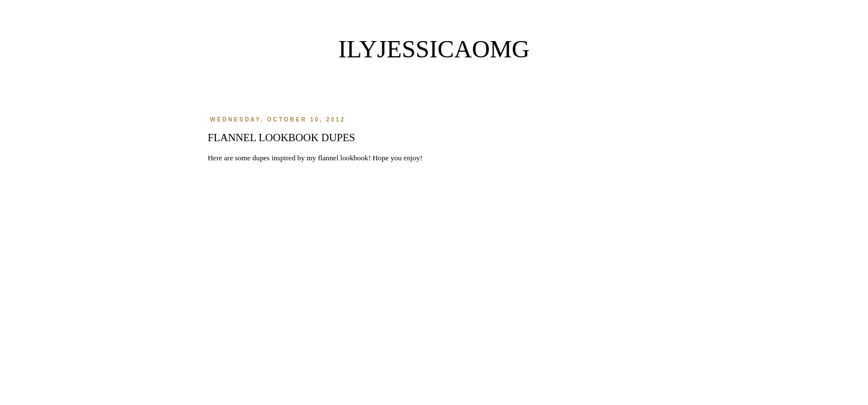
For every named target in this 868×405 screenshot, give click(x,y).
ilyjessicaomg (434, 49)
